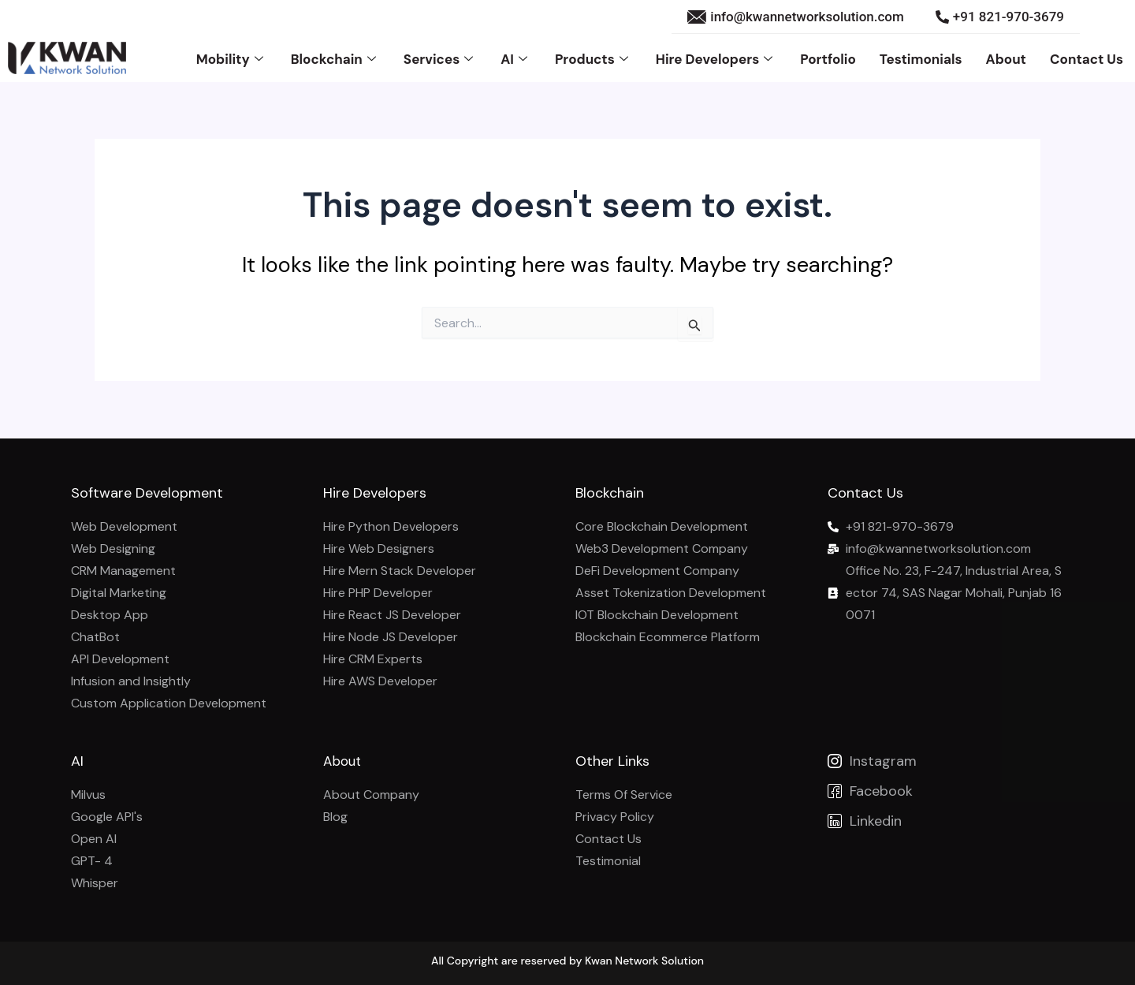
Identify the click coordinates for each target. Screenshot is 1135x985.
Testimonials (921, 58)
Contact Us (1086, 58)
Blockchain (335, 58)
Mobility (231, 58)
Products (593, 58)
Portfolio (828, 58)
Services (440, 58)
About (1006, 58)
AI (516, 58)
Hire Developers (716, 58)
